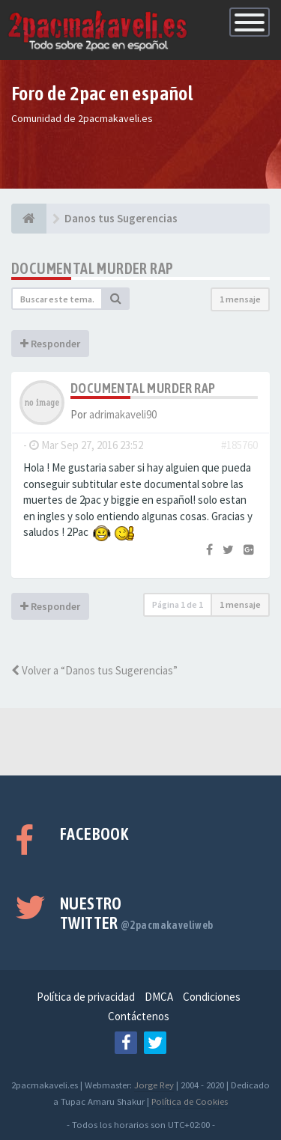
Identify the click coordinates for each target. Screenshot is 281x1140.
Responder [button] (50, 343)
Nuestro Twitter (137, 913)
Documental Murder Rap (92, 268)
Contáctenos (138, 1016)
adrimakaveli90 (123, 414)
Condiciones (212, 997)
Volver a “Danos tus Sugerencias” (94, 670)
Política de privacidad (86, 997)
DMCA (159, 997)
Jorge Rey (154, 1085)
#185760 (239, 445)
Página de (177, 604)
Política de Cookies (189, 1101)
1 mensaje (240, 299)
